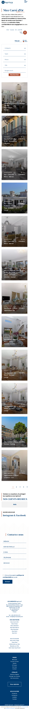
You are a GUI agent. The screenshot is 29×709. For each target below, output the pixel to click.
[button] (26, 97)
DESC (26, 41)
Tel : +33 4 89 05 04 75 (14, 620)
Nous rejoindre (14, 689)
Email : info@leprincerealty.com (14, 621)
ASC (26, 40)
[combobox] (14, 48)
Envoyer (7, 586)
